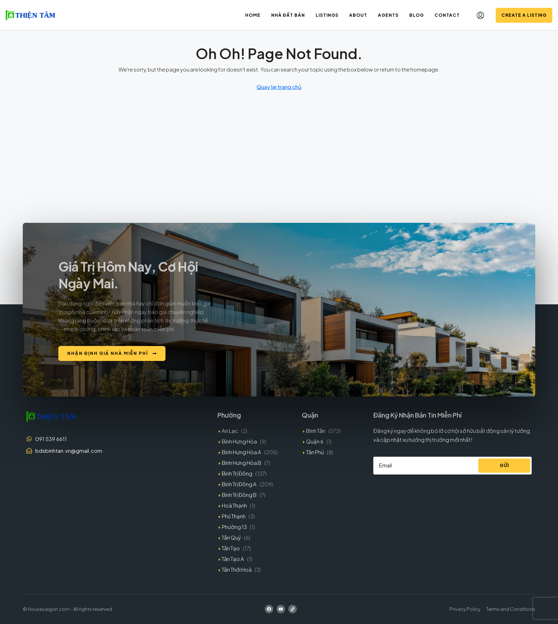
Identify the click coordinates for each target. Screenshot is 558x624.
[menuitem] (480, 15)
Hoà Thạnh (234, 505)
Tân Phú (315, 452)
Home (252, 15)
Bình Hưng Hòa (239, 441)
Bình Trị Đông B (239, 494)
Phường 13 (234, 526)
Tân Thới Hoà (237, 569)
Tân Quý (231, 537)
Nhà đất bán (288, 15)
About (358, 15)
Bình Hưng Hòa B (241, 462)
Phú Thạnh (234, 516)
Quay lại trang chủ (279, 86)
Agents (388, 15)
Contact (447, 15)
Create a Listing (524, 15)
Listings (327, 15)
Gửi (504, 465)
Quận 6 (314, 441)
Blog (416, 15)
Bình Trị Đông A (239, 484)
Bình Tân (315, 430)
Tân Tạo (231, 548)
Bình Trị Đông (237, 473)
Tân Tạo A (233, 558)
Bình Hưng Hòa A (241, 452)
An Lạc (230, 430)
